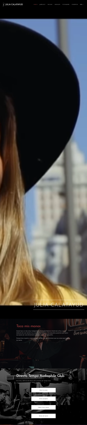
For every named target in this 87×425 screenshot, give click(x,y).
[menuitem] (35, 4)
